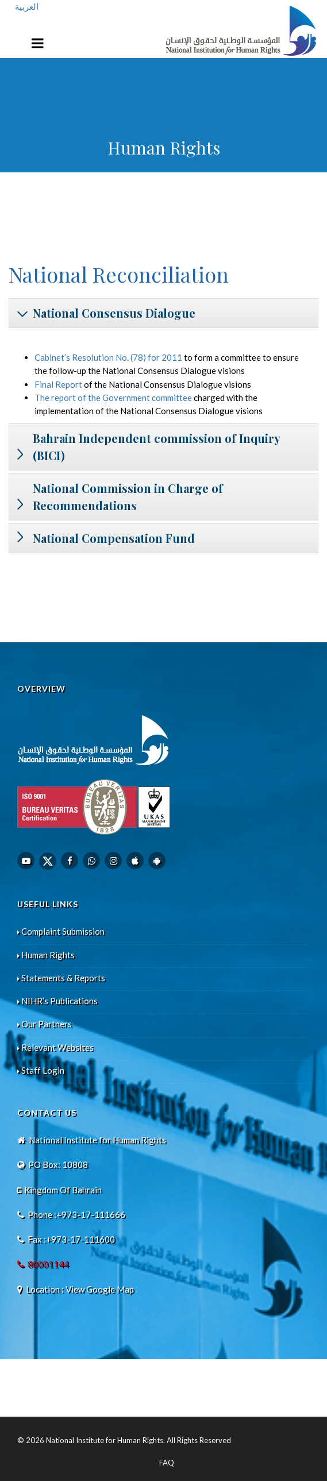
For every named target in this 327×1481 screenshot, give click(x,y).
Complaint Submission (61, 931)
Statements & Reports (61, 978)
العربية (27, 6)
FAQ (166, 1462)
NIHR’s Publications (57, 1001)
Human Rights (46, 955)
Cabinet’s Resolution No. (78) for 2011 (108, 357)
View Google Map (100, 1289)
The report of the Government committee (113, 397)
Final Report (58, 384)
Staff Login (40, 1070)
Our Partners (44, 1024)
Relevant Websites (55, 1047)
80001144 (48, 1264)
